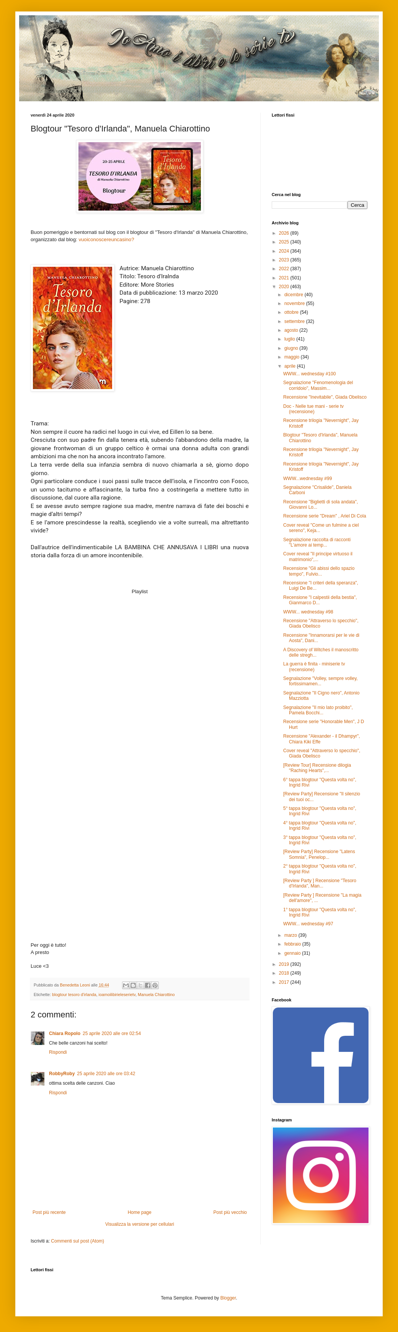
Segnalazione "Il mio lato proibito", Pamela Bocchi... (318, 710)
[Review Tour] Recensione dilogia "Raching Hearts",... (317, 768)
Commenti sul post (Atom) (77, 1241)
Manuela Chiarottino (156, 994)
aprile (290, 366)
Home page (140, 1212)
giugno (291, 348)
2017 (284, 982)
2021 (284, 278)
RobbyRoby (62, 1073)
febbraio (293, 944)
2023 (284, 260)
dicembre (294, 294)
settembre (295, 321)
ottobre (292, 312)
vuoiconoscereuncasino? (106, 239)
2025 (284, 242)
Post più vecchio (230, 1212)
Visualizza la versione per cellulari (139, 1224)
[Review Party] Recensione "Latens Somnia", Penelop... (319, 854)
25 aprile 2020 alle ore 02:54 (112, 1033)
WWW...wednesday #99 (307, 478)
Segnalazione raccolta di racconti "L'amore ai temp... (317, 542)
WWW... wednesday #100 (309, 373)
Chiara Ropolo (64, 1033)
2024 (284, 251)
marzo (291, 935)
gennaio (293, 953)
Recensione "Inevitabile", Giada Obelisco (325, 397)
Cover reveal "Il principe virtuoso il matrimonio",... (317, 556)
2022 (284, 268)
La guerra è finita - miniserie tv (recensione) (314, 666)
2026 (284, 233)
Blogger (228, 1298)
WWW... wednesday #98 (308, 612)
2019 (284, 964)
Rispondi (58, 1052)
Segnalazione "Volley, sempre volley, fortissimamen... (320, 681)
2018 (284, 973)
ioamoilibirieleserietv (117, 994)
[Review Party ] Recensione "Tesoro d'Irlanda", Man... (319, 883)
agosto (291, 330)
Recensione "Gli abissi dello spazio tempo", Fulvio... (318, 571)
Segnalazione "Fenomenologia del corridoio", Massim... (318, 385)
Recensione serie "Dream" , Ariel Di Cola (324, 516)
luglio (290, 339)
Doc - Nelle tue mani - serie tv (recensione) (313, 409)
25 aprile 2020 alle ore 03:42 (106, 1073)
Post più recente (49, 1212)
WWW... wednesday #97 (308, 923)
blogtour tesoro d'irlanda (74, 994)
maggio (292, 357)
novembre (295, 303)
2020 (284, 286)
